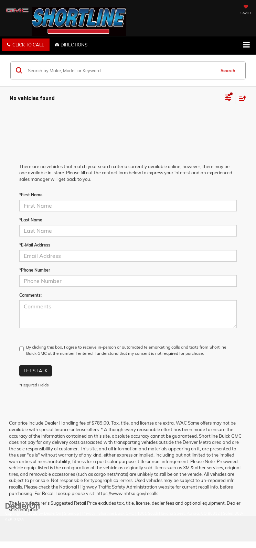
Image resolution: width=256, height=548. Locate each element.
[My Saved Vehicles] (246, 10)
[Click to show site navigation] (246, 45)
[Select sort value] (240, 98)
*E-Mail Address (34, 245)
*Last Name (30, 219)
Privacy (88, 513)
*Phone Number (34, 270)
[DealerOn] (22, 505)
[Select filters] (228, 98)
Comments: (30, 295)
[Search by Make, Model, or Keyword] (120, 70)
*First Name (31, 194)
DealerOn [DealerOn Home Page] (52, 513)
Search (228, 70)
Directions (71, 44)
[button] (26, 45)
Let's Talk (35, 370)
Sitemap (71, 513)
